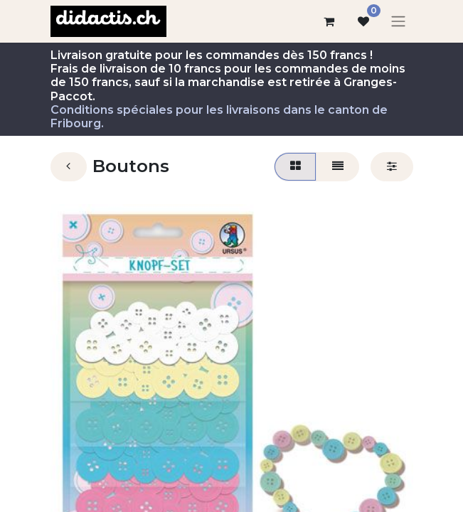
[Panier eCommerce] (329, 21)
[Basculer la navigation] (398, 21)
